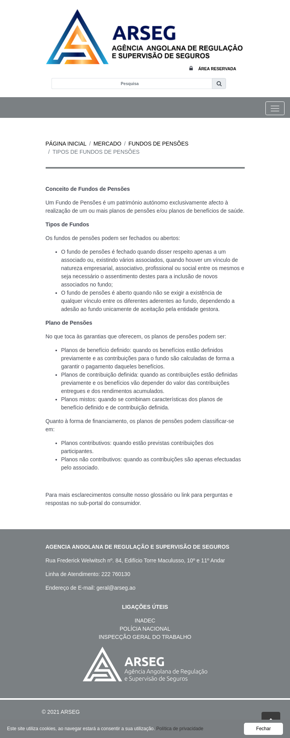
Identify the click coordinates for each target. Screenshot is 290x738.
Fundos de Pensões (158, 143)
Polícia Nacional (145, 629)
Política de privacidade (179, 728)
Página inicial (66, 143)
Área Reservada (217, 68)
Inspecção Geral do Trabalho (145, 637)
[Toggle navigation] (275, 108)
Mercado (107, 143)
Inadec (145, 620)
